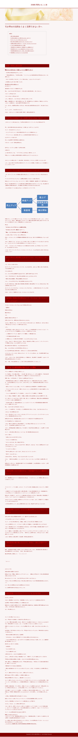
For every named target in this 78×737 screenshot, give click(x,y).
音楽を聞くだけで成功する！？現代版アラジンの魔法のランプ (22, 47)
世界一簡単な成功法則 (15, 36)
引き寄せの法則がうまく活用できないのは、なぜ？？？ (21, 38)
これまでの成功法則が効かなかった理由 (18, 45)
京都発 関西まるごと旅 (39, 5)
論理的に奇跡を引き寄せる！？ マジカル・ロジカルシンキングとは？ (23, 43)
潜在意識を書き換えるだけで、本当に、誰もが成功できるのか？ (22, 51)
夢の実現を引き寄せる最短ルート (12, 84)
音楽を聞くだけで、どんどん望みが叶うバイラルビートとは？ (22, 49)
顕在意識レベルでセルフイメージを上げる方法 (19, 53)
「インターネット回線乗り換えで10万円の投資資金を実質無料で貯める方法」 (21, 724)
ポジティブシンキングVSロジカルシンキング (19, 40)
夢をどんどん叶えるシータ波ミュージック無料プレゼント (19, 70)
